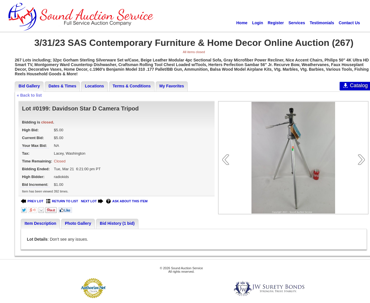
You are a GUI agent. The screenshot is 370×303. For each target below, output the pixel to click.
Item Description (40, 223)
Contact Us (349, 22)
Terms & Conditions (132, 86)
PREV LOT (32, 201)
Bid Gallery (29, 86)
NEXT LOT (92, 201)
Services (296, 22)
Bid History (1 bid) (117, 223)
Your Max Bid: (34, 145)
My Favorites (171, 86)
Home (241, 22)
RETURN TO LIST (62, 201)
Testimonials (322, 22)
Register (276, 22)
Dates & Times (62, 86)
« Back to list (29, 95)
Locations (94, 86)
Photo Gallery (78, 223)
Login (257, 22)
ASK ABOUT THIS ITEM (126, 201)
